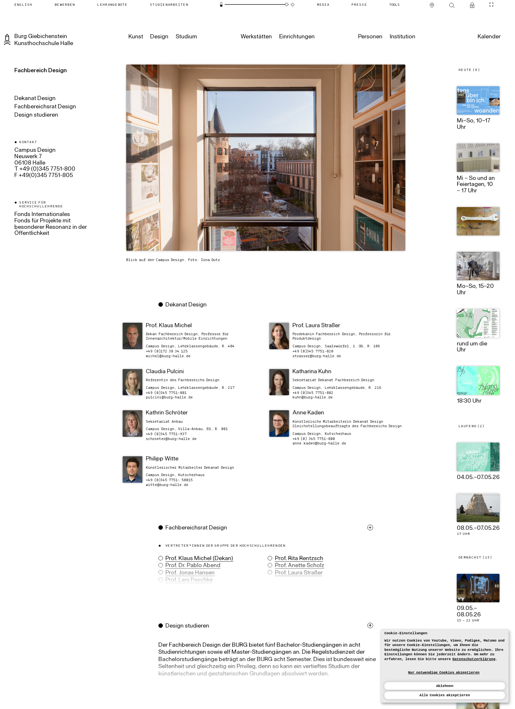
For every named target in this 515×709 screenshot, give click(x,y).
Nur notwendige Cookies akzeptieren (444, 672)
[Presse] (359, 4)
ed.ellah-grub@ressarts (312, 356)
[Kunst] (135, 37)
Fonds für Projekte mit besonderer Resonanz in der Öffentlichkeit (50, 227)
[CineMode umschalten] (491, 4)
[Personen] (369, 37)
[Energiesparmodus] (221, 4)
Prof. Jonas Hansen (185, 573)
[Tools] (395, 4)
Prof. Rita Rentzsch (294, 559)
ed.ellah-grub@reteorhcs (166, 438)
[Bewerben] (65, 4)
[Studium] (186, 37)
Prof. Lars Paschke (184, 580)
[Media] (323, 4)
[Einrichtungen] (296, 37)
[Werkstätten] (255, 37)
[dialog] (445, 666)
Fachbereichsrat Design (45, 107)
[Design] (158, 37)
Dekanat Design (35, 99)
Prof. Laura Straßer (294, 573)
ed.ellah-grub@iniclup (164, 397)
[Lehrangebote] (112, 4)
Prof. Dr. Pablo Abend (188, 566)
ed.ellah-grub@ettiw (162, 484)
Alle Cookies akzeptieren (444, 695)
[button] (263, 565)
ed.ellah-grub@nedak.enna (315, 443)
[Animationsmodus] (292, 4)
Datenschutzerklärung (473, 659)
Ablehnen (444, 686)
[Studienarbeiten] (169, 4)
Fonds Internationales (42, 215)
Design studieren (36, 115)
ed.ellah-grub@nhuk (308, 397)
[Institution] (402, 37)
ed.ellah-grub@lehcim (163, 356)
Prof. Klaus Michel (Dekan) (194, 559)
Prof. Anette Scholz (294, 566)
